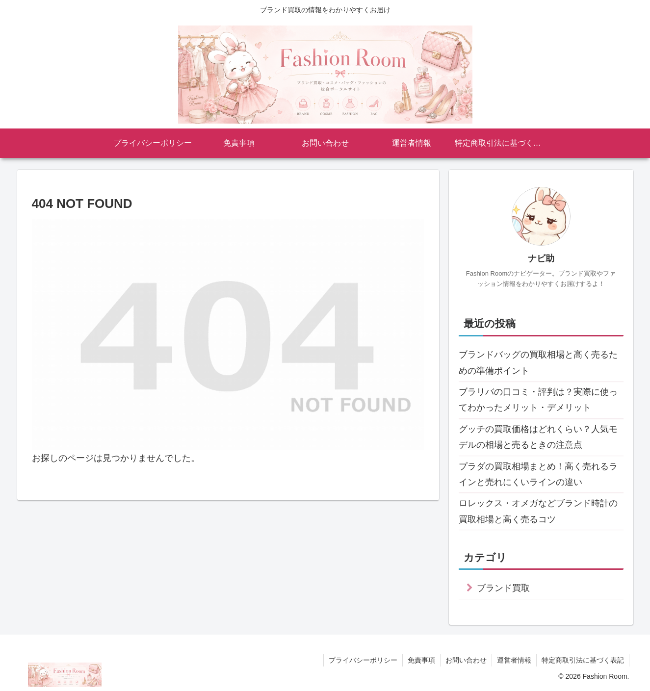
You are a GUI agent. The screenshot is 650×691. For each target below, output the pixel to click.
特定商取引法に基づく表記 (583, 660)
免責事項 (421, 660)
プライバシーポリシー (363, 660)
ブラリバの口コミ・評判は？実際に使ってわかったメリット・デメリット (538, 399)
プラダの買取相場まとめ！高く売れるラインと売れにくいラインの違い (538, 474)
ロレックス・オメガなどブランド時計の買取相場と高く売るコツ (538, 511)
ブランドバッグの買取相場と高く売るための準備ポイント (538, 362)
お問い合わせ (466, 660)
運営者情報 (514, 660)
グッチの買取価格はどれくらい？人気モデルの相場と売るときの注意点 (538, 437)
